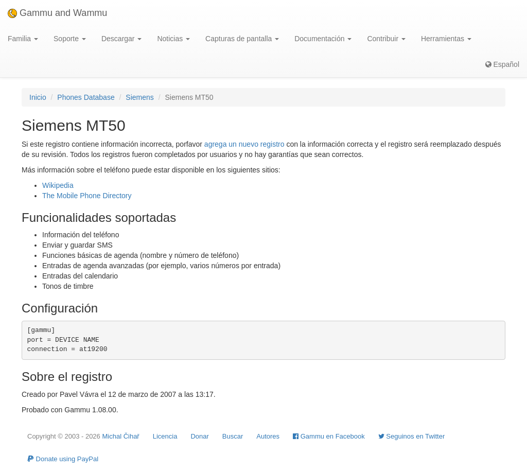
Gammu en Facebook (329, 436)
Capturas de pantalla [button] (242, 38)
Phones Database (85, 97)
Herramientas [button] (446, 38)
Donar (199, 436)
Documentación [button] (323, 38)
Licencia (165, 436)
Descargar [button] (121, 38)
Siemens (139, 97)
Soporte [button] (70, 38)
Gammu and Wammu (57, 13)
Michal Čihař (120, 436)
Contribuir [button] (386, 38)
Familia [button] (23, 38)
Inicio (37, 97)
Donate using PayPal (62, 459)
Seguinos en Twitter (411, 436)
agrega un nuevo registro (244, 144)
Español (502, 64)
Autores (267, 436)
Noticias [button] (173, 38)
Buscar (232, 436)
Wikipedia (58, 185)
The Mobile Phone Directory (87, 195)
